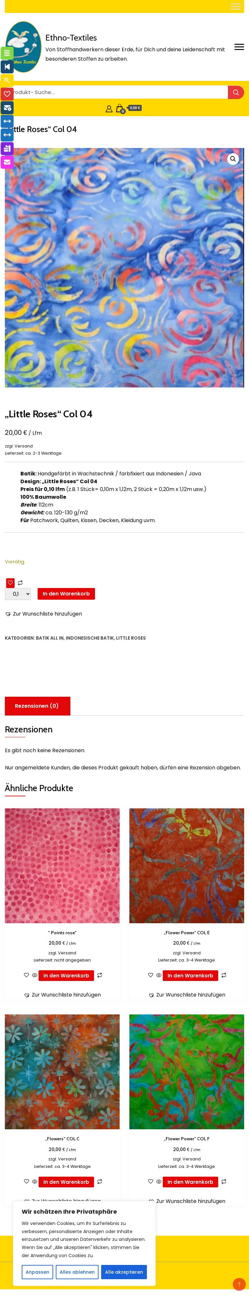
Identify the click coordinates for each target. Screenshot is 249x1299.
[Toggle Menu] (236, 6)
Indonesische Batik (90, 638)
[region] (84, 1243)
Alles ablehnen (77, 1272)
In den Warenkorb (66, 593)
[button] (233, 159)
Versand (24, 446)
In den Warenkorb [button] (66, 975)
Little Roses (131, 638)
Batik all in (50, 638)
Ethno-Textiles (71, 37)
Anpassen (37, 1272)
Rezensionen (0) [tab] (37, 706)
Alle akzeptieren (124, 1272)
